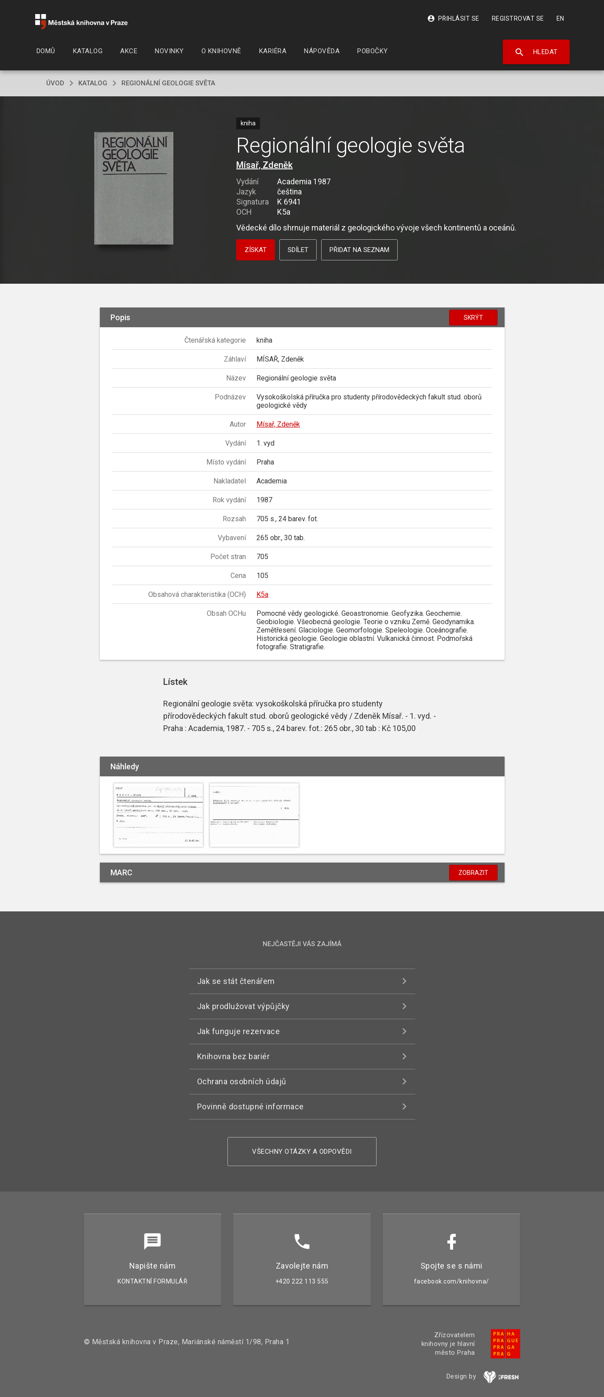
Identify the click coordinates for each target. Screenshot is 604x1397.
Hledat (536, 52)
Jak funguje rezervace (238, 1031)
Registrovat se (518, 18)
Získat (256, 250)
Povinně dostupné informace (250, 1106)
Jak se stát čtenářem (236, 981)
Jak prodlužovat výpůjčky (243, 1006)
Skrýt (473, 317)
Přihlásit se (453, 18)
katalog (92, 83)
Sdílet (298, 250)
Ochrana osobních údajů (241, 1081)
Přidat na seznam (359, 250)
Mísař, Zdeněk (264, 165)
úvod (55, 83)
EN (560, 18)
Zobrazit (473, 872)
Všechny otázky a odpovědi (302, 1152)
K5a (262, 594)
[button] (133, 189)
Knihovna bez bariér (233, 1056)
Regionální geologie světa (168, 83)
